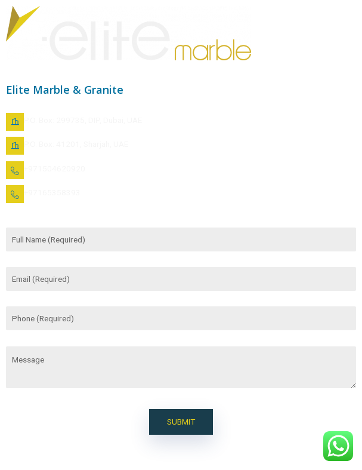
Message (181, 367)
